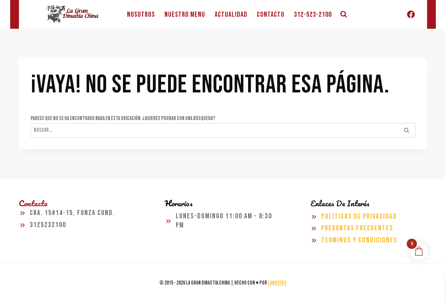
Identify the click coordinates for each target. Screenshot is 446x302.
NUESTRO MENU (184, 14)
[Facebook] (410, 14)
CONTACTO (270, 14)
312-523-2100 (313, 14)
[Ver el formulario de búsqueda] (343, 14)
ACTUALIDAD (231, 14)
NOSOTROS (141, 14)
